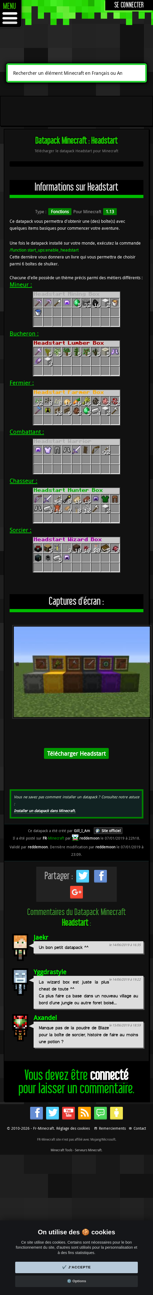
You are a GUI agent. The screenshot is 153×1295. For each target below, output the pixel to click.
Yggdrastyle (50, 972)
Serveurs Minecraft (88, 1150)
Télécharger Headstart (76, 753)
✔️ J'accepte (76, 1267)
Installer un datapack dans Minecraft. (45, 810)
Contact (140, 1128)
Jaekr (41, 937)
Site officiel (111, 830)
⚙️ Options (76, 1281)
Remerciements (112, 1128)
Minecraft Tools (61, 1150)
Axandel (45, 1017)
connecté (109, 1075)
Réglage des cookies (73, 1128)
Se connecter (129, 5)
